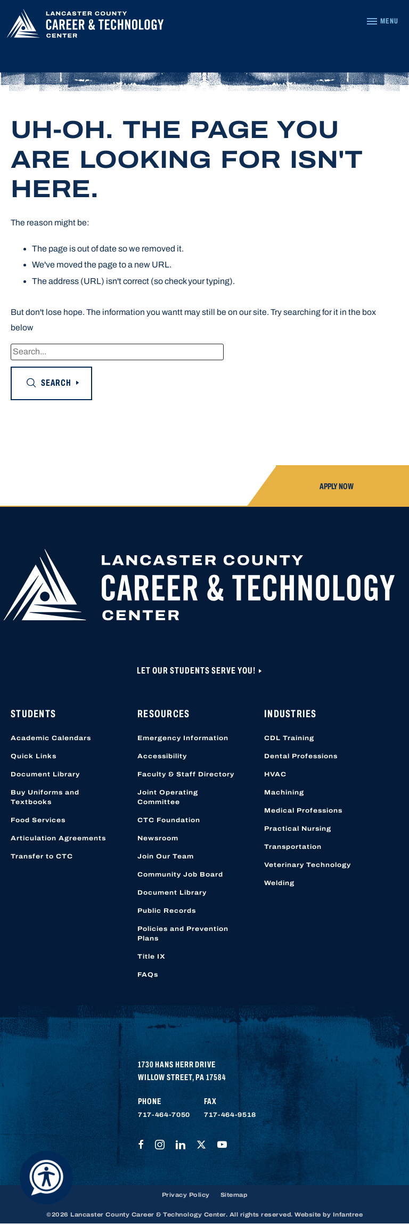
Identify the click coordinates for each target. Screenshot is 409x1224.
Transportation (293, 846)
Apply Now (337, 486)
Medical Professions (303, 810)
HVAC (275, 774)
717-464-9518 (230, 1114)
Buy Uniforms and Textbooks (45, 797)
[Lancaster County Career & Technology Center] (85, 25)
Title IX (151, 956)
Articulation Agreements (58, 838)
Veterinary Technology (307, 865)
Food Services (38, 820)
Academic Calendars (51, 738)
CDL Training (289, 738)
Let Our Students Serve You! (197, 671)
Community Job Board (180, 874)
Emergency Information (182, 738)
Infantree (348, 1214)
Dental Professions (301, 756)
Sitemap (234, 1194)
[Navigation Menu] (382, 21)
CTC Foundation (168, 820)
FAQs (147, 974)
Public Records (166, 910)
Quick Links (33, 756)
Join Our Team (165, 856)
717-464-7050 (164, 1114)
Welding (279, 883)
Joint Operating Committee (167, 797)
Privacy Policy (186, 1194)
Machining (284, 792)
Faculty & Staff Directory (185, 774)
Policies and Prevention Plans (182, 933)
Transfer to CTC (42, 856)
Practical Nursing (297, 828)
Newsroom (157, 838)
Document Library (45, 774)
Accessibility (162, 756)
